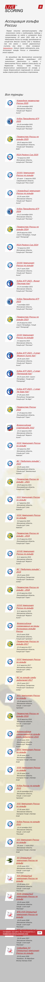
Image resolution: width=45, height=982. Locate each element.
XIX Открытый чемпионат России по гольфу (27, 878)
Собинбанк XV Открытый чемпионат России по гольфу (27, 950)
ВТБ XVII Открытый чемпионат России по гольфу (27, 914)
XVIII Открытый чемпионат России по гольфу (27, 896)
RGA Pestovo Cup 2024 (27, 245)
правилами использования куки (15, 934)
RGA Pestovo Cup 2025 (27, 155)
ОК (39, 933)
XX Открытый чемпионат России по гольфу (27, 860)
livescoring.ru (8, 48)
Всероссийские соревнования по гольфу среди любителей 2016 (28, 734)
